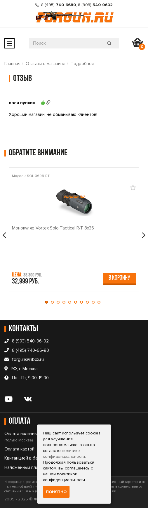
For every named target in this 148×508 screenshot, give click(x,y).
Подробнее (82, 63)
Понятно (56, 491)
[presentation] (5, 235)
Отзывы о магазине (45, 63)
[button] (48, 302)
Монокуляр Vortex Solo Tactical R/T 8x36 (53, 228)
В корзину (119, 278)
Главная (12, 63)
